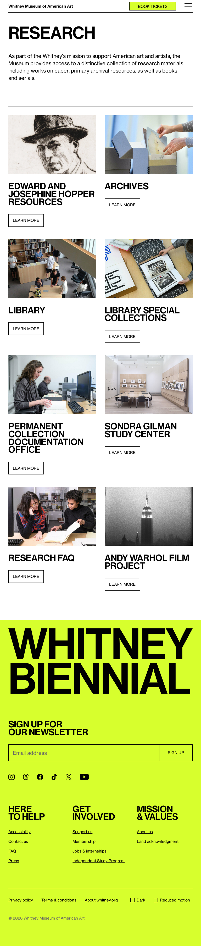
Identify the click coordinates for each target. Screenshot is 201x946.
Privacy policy (20, 900)
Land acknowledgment (157, 841)
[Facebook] (40, 777)
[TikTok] (54, 777)
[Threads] (26, 777)
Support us (82, 831)
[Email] (83, 752)
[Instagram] (11, 777)
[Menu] (188, 6)
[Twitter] (68, 777)
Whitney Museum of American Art (40, 6)
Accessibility (19, 831)
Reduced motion (172, 900)
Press (13, 860)
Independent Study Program (98, 860)
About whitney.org (101, 900)
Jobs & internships (89, 851)
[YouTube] (84, 777)
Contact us (18, 841)
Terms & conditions (58, 900)
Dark (137, 900)
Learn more (26, 220)
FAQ (12, 851)
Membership (84, 841)
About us (145, 831)
